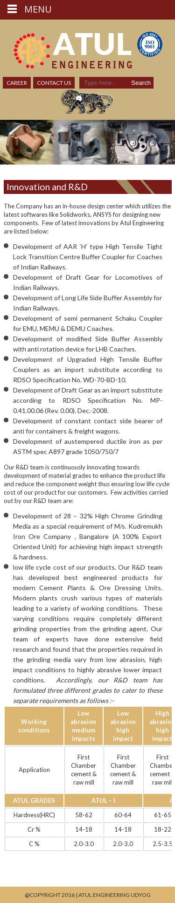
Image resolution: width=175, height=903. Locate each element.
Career (17, 82)
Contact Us (54, 82)
